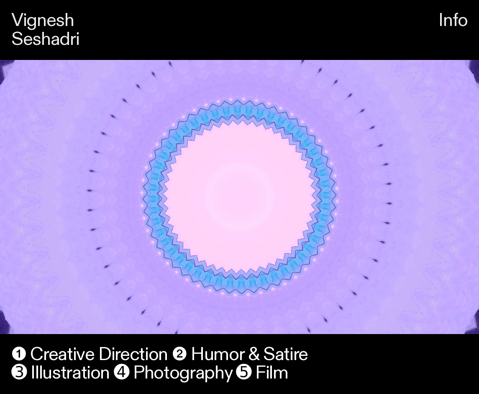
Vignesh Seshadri (45, 30)
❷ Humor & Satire (240, 354)
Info (453, 20)
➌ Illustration (60, 372)
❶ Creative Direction (89, 354)
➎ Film (262, 372)
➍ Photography (173, 372)
